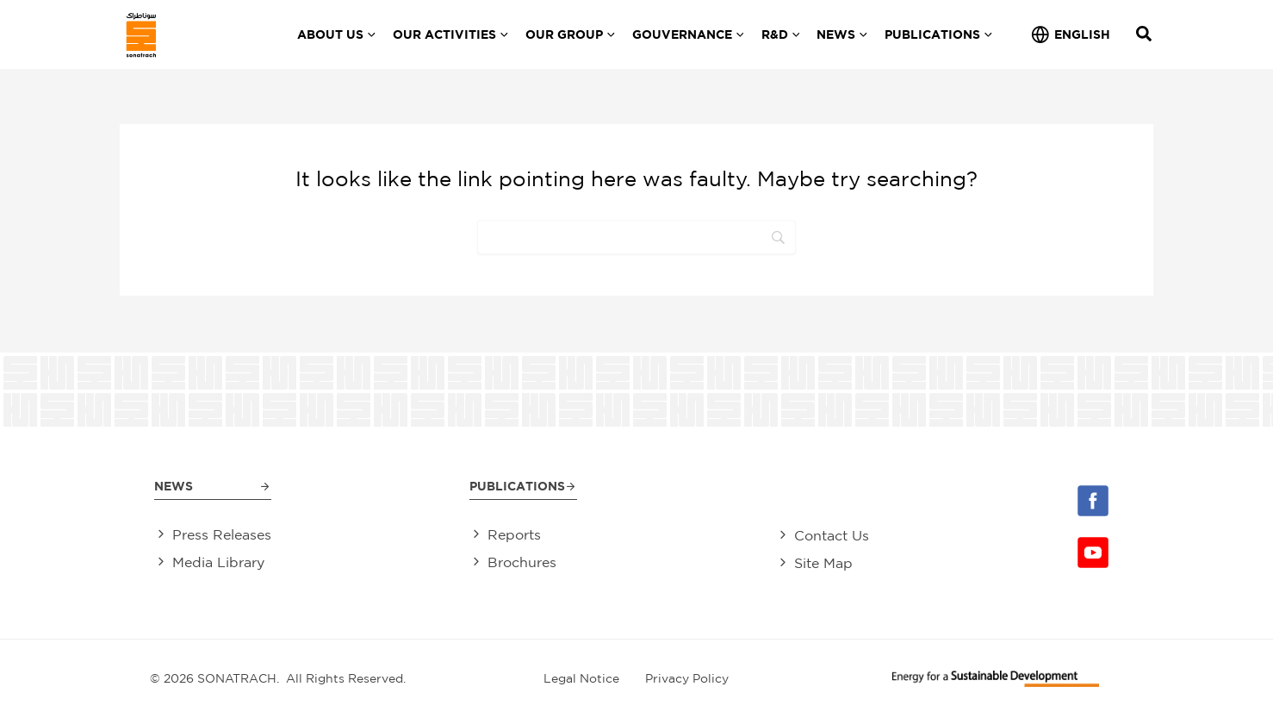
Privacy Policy (687, 678)
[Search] (636, 237)
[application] (369, 34)
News (173, 484)
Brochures (521, 563)
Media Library (218, 563)
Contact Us (831, 534)
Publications (517, 484)
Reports (514, 534)
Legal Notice (581, 678)
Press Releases (221, 534)
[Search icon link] (1144, 36)
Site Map (823, 563)
